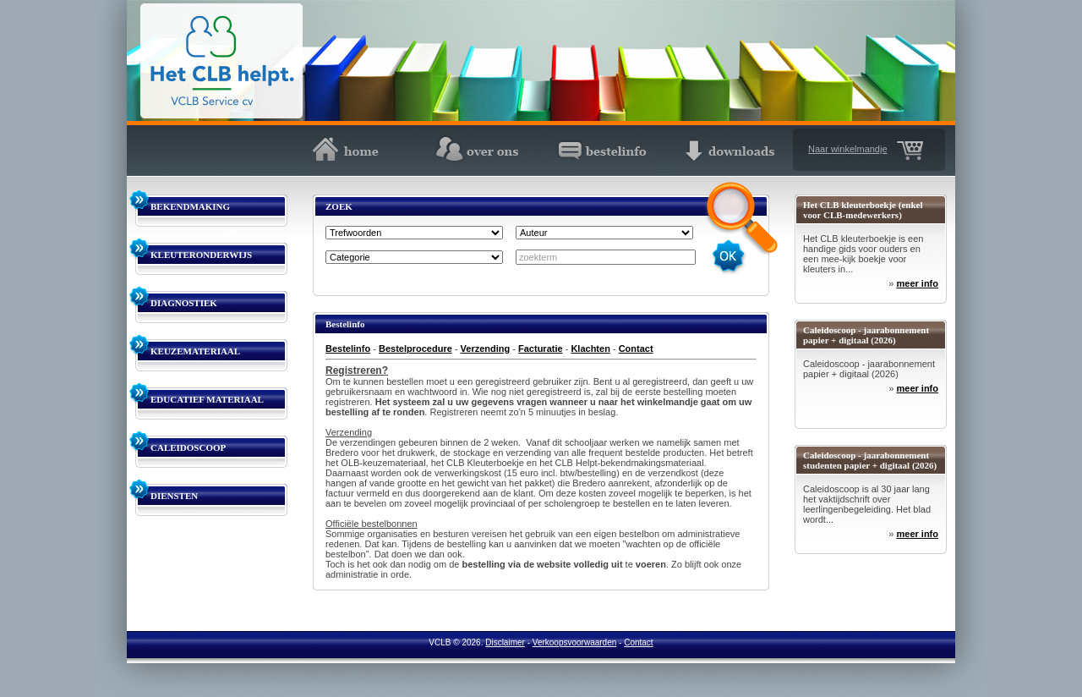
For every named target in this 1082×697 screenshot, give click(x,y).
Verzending (486, 348)
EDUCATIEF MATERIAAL (207, 399)
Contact (636, 348)
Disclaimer (505, 642)
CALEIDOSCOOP (188, 447)
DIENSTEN (174, 496)
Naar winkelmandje (848, 149)
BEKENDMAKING (190, 206)
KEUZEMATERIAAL (195, 351)
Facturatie (540, 348)
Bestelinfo (347, 348)
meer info (917, 283)
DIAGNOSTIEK (183, 303)
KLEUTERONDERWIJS (201, 255)
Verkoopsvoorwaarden (575, 642)
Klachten (590, 348)
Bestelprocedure (415, 348)
